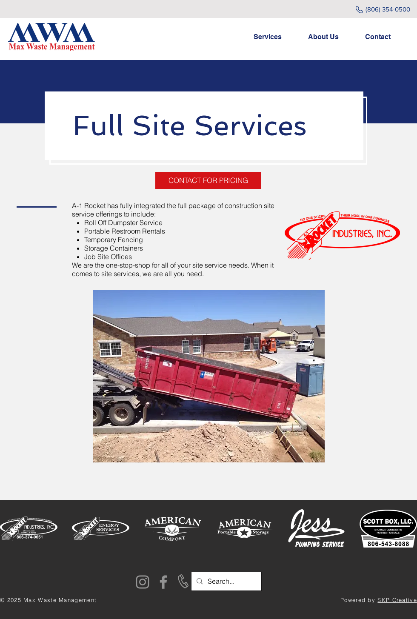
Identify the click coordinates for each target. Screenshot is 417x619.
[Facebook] (163, 582)
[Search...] (225, 581)
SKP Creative (397, 599)
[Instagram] (142, 582)
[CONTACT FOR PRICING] (208, 180)
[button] (274, 37)
